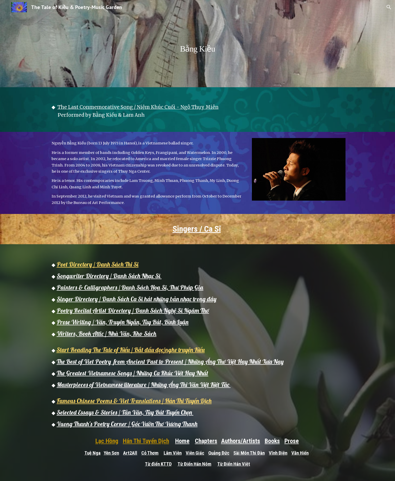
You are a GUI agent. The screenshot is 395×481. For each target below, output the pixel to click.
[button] (389, 7)
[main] (197, 43)
